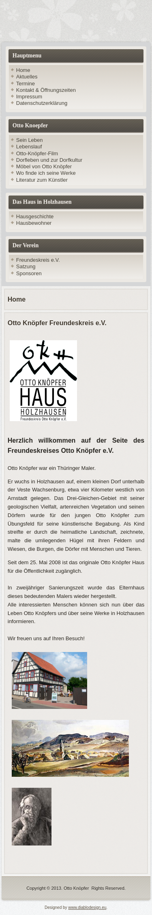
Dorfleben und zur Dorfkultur (49, 160)
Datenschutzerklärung (41, 103)
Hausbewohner (33, 223)
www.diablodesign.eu (87, 907)
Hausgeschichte (35, 216)
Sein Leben (29, 140)
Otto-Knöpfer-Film (37, 153)
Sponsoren (29, 273)
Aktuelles (27, 77)
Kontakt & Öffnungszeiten (46, 90)
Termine (25, 83)
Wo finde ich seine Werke (46, 173)
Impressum (29, 96)
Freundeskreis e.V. (38, 260)
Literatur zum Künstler (42, 180)
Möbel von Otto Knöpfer (44, 166)
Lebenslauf (29, 146)
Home (23, 70)
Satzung (26, 266)
